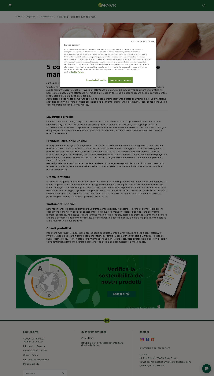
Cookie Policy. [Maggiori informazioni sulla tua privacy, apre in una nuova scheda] (77, 72)
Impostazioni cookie (96, 80)
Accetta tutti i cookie (120, 80)
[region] (108, 63)
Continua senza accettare (142, 41)
